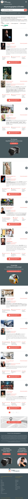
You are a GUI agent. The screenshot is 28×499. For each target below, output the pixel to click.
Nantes (2, 488)
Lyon (1, 481)
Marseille (2, 482)
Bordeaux (2, 485)
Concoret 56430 (14, 242)
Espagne (16, 481)
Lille (1, 492)
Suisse (16, 489)
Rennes (2, 490)
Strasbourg (3, 489)
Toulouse (2, 484)
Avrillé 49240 (13, 210)
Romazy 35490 (13, 46)
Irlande (16, 484)
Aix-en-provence (4, 493)
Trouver (14, 143)
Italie (16, 485)
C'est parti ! (22, 454)
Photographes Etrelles (8, 4)
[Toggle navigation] (26, 2)
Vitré (22, 19)
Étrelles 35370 (13, 47)
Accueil (2, 4)
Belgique (16, 480)
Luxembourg (17, 486)
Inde (16, 482)
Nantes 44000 (13, 301)
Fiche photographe (23, 43)
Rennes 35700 (13, 117)
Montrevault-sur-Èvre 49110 (15, 363)
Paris (1, 480)
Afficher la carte (14, 422)
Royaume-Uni (17, 488)
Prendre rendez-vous (14, 271)
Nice (1, 486)
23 (16, 412)
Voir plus (19, 12)
